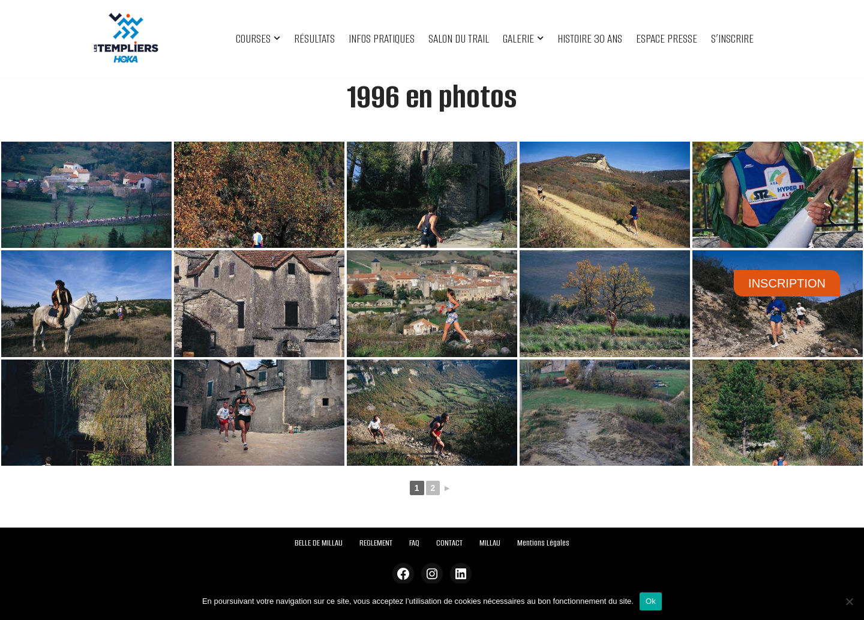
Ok (651, 601)
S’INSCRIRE (732, 39)
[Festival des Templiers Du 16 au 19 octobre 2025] (126, 38)
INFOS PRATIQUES (382, 39)
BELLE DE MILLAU (319, 543)
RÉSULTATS (314, 39)
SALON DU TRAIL (458, 39)
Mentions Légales (543, 543)
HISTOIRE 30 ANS (589, 39)
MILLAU (489, 543)
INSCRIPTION (787, 283)
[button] (277, 38)
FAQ (414, 543)
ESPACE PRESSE (666, 39)
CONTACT (449, 543)
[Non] (849, 601)
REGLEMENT (375, 543)
